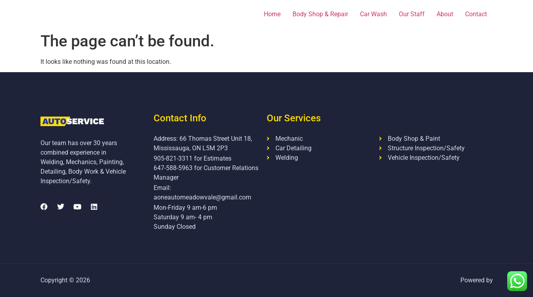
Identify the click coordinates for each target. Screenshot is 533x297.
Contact (476, 14)
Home (272, 14)
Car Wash (373, 14)
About (445, 14)
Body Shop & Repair (320, 14)
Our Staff (412, 14)
